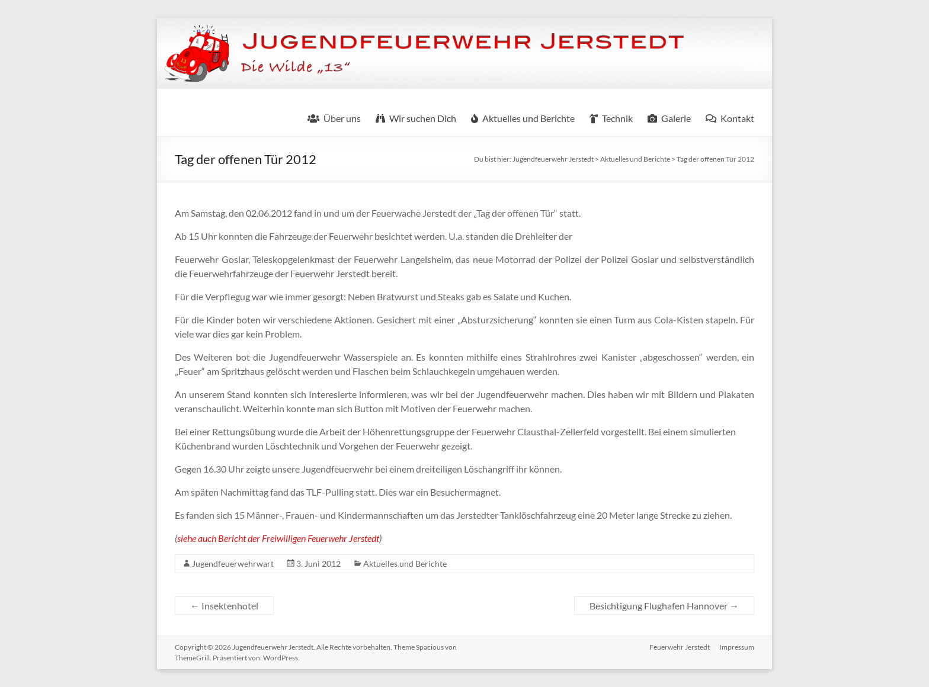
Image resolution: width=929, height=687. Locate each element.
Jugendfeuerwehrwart (233, 563)
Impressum (736, 647)
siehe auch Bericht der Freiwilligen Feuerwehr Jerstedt (278, 538)
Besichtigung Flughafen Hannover (664, 605)
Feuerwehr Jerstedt (679, 647)
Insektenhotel (224, 605)
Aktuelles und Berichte (405, 563)
